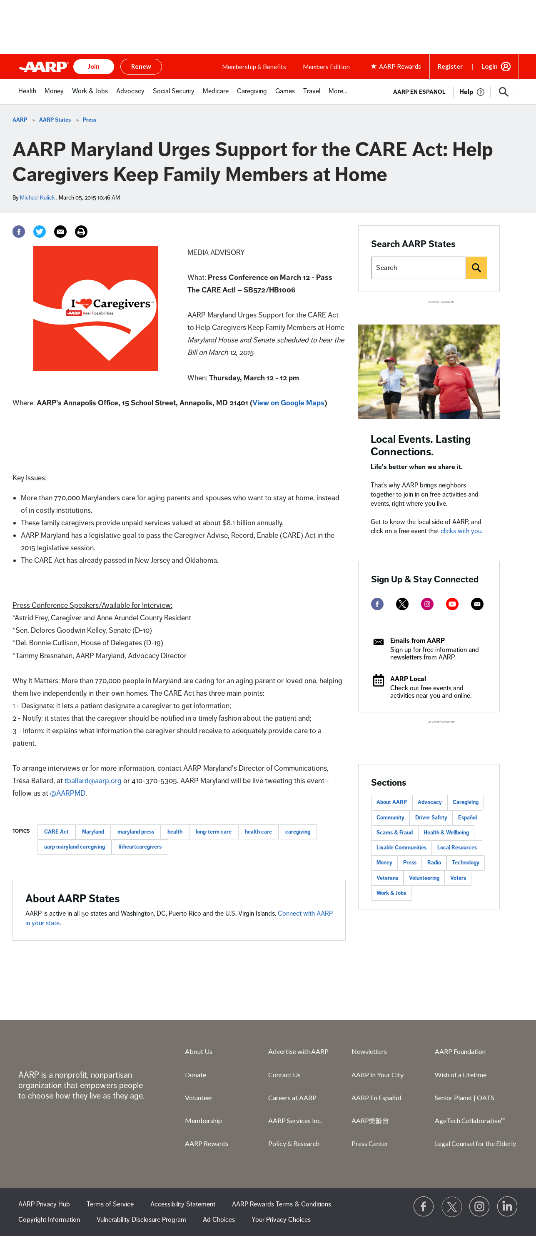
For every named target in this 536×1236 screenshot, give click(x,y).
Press (89, 120)
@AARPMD (67, 793)
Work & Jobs (391, 893)
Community (390, 817)
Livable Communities (401, 847)
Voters (458, 878)
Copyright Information (49, 1220)
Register (450, 66)
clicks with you (461, 531)
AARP (19, 120)
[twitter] (402, 604)
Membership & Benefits (254, 66)
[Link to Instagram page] (479, 1206)
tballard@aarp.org (93, 780)
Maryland (93, 832)
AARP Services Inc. (295, 1120)
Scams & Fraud (394, 832)
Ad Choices (219, 1220)
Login (489, 66)
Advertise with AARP (298, 1051)
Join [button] (94, 66)
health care (258, 832)
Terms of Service (110, 1204)
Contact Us (284, 1075)
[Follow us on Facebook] (424, 1206)
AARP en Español (419, 91)
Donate (195, 1075)
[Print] (81, 231)
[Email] (60, 231)
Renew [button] (141, 66)
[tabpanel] (452, 91)
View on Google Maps (288, 402)
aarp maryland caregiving (74, 847)
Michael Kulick (37, 197)
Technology (465, 862)
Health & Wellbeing (446, 832)
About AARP (391, 802)
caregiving (297, 832)
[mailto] (477, 604)
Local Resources (457, 847)
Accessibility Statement (182, 1204)
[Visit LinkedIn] (507, 1206)
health (174, 832)
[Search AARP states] (418, 268)
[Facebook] (18, 231)
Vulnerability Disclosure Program (141, 1220)
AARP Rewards (207, 1143)
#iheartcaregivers (140, 847)
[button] (504, 92)
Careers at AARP (292, 1097)
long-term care (214, 832)
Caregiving (466, 802)
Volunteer (199, 1097)
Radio (434, 862)
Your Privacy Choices (281, 1220)
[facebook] (377, 604)
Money (384, 862)
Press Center (370, 1143)
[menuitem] (27, 95)
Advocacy (430, 802)
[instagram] (427, 604)
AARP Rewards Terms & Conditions (281, 1204)
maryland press (135, 832)
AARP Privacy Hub (44, 1204)
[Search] (476, 268)
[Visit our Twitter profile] (451, 1206)
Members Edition (326, 66)
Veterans (387, 878)
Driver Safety (431, 817)
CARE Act (56, 832)
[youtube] (452, 604)
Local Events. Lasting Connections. (421, 445)
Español (467, 817)
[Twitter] (39, 231)
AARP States (55, 120)
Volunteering (424, 878)
